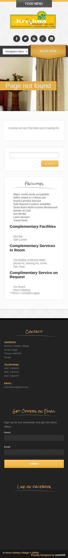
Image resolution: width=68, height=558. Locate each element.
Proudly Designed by (48, 555)
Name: (7, 432)
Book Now (48, 51)
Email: (7, 446)
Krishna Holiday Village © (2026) (21, 552)
